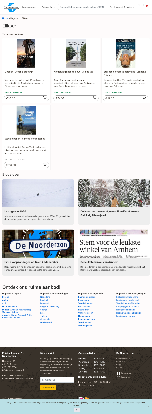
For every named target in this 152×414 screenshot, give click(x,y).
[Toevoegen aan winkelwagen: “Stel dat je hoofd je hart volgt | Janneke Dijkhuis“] (144, 98)
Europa (5, 297)
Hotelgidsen (84, 316)
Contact (120, 367)
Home (5, 18)
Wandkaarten (84, 322)
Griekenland (46, 322)
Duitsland (44, 303)
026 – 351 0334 (9, 367)
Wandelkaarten (85, 303)
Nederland (45, 297)
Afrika (5, 300)
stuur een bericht (86, 385)
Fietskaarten (84, 306)
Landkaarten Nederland (127, 300)
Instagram (123, 377)
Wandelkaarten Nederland (128, 303)
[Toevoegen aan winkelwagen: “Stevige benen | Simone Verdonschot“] (45, 164)
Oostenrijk (45, 319)
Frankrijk (44, 300)
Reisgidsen (83, 300)
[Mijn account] (138, 7)
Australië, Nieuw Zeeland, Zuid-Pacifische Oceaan (17, 316)
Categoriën (48, 7)
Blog (118, 364)
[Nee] (148, 406)
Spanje (43, 309)
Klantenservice (123, 358)
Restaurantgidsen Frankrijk (128, 313)
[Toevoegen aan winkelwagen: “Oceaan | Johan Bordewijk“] (45, 98)
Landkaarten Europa (125, 316)
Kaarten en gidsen (87, 297)
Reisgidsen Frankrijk (125, 309)
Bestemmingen (30, 7)
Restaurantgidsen (86, 319)
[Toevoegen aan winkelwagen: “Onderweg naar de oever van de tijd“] (94, 98)
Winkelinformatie (125, 7)
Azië (4, 303)
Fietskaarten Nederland (127, 297)
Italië (42, 313)
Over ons (120, 361)
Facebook (123, 373)
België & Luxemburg (49, 306)
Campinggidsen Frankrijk (128, 306)
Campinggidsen (85, 313)
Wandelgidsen (85, 325)
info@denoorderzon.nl (13, 370)
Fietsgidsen (83, 309)
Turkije (43, 316)
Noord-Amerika (9, 306)
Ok (76, 410)
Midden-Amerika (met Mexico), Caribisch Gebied (17, 310)
